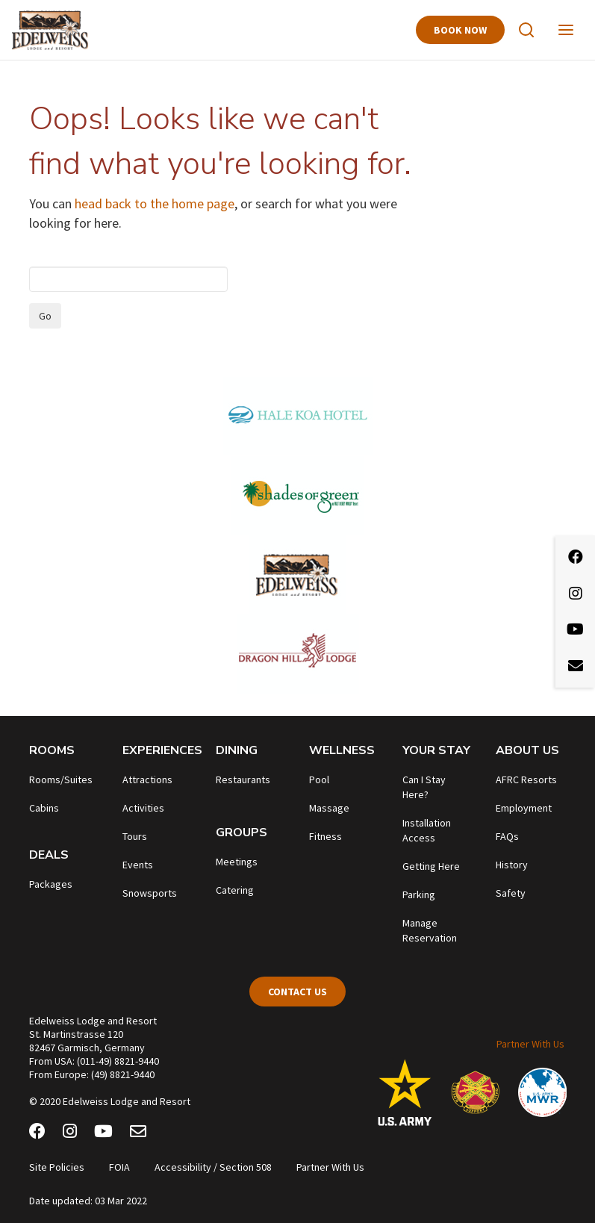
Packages (50, 884)
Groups (241, 832)
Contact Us (297, 991)
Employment (524, 808)
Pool (319, 779)
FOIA (119, 1167)
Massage (329, 808)
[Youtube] (103, 1133)
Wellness (342, 750)
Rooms (52, 750)
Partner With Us (530, 1044)
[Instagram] (70, 1133)
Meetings (237, 861)
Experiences (162, 750)
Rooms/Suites (61, 779)
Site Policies (56, 1167)
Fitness (325, 836)
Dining (237, 750)
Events (137, 864)
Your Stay (436, 750)
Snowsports (149, 893)
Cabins (44, 808)
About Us (527, 750)
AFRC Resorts (526, 779)
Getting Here (431, 866)
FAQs (507, 836)
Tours (134, 836)
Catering (235, 890)
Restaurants (243, 779)
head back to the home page (154, 203)
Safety (511, 893)
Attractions (147, 779)
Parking (418, 894)
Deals (49, 855)
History (512, 864)
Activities (143, 808)
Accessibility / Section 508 (213, 1167)
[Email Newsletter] (138, 1133)
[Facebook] (37, 1133)
